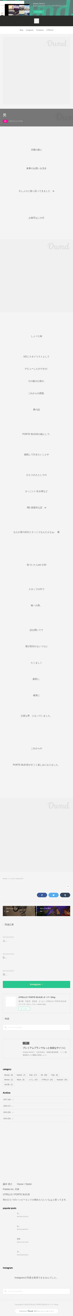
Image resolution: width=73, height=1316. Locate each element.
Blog (21, 30)
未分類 (8, 1085)
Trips (54, 1075)
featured (62, 1080)
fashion (21, 1075)
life (5, 121)
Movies (8, 1080)
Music (21, 1080)
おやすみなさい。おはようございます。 (32, 1226)
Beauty (8, 1075)
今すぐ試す (38, 12)
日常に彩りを (9, 974)
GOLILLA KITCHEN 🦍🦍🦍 (18, 957)
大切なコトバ (22, 1252)
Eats (33, 1075)
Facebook (40, 30)
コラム (33, 1080)
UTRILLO (49, 30)
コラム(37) (11, 878)
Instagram (29, 30)
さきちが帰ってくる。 (25, 1213)
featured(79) (19, 878)
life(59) (5, 878)
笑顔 (18, 1239)
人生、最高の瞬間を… (14, 941)
